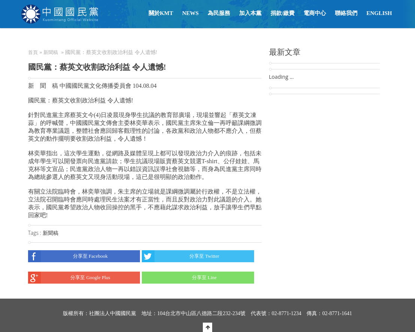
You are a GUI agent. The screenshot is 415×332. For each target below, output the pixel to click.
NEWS (190, 13)
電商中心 (314, 13)
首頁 (33, 52)
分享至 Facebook (68, 256)
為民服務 (219, 13)
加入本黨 (250, 13)
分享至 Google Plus (69, 278)
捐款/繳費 (283, 13)
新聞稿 (50, 52)
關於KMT (161, 13)
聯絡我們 (346, 13)
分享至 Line (179, 278)
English (379, 13)
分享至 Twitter (180, 256)
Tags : (35, 232)
